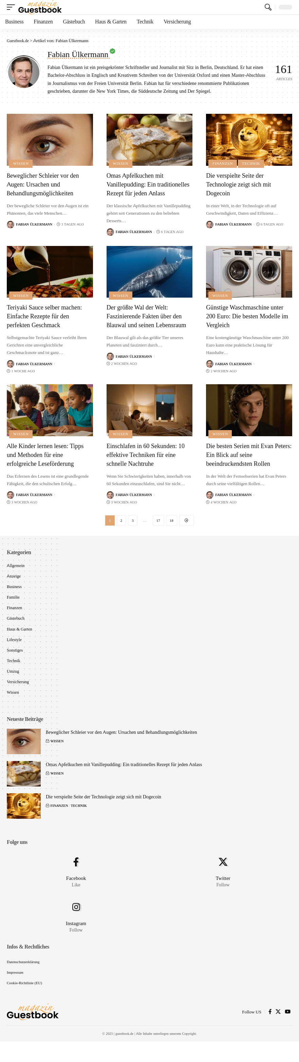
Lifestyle (14, 653)
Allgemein (16, 577)
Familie (13, 610)
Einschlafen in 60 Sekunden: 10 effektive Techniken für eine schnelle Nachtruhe (149, 465)
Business (14, 599)
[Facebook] (270, 1032)
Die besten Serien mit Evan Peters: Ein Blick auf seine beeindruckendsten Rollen (243, 465)
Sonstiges (15, 664)
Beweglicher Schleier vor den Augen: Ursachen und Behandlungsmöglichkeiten (47, 184)
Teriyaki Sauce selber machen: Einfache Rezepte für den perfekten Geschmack (48, 325)
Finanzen (223, 163)
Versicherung (18, 697)
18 (171, 531)
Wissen (21, 163)
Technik (252, 163)
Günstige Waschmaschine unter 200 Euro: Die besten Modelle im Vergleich (248, 325)
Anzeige (14, 588)
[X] (278, 1032)
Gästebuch (16, 631)
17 (158, 531)
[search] (268, 7)
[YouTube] (287, 1032)
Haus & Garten (20, 642)
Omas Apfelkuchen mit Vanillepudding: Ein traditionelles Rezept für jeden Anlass (148, 188)
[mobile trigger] (12, 7)
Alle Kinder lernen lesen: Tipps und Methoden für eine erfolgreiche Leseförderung (49, 465)
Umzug (13, 686)
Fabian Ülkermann (34, 224)
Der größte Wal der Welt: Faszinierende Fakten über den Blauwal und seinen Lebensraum (148, 329)
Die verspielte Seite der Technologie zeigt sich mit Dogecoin (242, 184)
